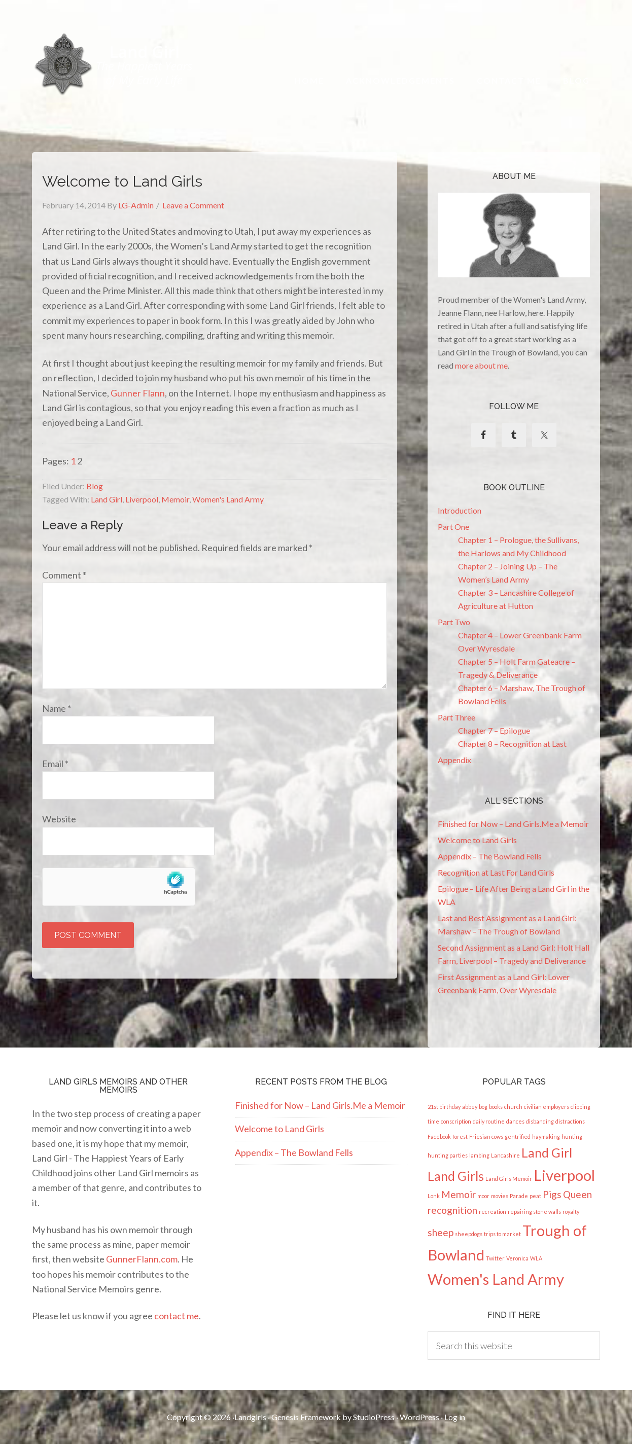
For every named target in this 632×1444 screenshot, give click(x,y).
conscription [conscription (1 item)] (456, 1121)
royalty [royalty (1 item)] (571, 1211)
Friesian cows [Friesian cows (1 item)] (486, 1136)
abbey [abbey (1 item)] (469, 1106)
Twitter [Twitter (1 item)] (495, 1258)
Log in (454, 1417)
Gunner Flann (138, 393)
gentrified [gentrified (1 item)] (518, 1136)
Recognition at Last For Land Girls (496, 872)
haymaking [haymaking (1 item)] (546, 1136)
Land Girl (106, 499)
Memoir (175, 499)
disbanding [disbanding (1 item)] (540, 1121)
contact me (176, 1315)
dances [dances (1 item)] (515, 1121)
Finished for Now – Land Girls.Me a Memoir (513, 823)
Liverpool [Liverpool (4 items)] (564, 1175)
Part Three (456, 717)
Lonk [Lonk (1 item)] (434, 1196)
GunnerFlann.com (142, 1259)
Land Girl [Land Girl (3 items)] (546, 1152)
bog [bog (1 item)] (483, 1106)
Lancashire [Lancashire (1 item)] (505, 1155)
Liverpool (141, 499)
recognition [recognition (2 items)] (452, 1210)
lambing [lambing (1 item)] (479, 1155)
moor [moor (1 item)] (483, 1196)
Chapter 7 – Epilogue (494, 730)
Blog (94, 486)
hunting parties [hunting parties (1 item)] (448, 1155)
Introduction (459, 510)
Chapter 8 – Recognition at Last (512, 743)
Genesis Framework (306, 1417)
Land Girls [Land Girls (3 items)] (456, 1176)
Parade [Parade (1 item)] (519, 1196)
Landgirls (250, 1417)
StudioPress (374, 1417)
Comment (64, 575)
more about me (481, 365)
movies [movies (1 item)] (499, 1196)
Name (56, 708)
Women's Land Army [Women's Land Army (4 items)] (496, 1279)
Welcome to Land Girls (477, 840)
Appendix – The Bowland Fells (490, 856)
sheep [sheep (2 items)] (440, 1232)
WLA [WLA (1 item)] (536, 1258)
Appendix (454, 760)
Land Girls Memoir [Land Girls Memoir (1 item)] (508, 1178)
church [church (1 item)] (513, 1106)
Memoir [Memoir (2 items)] (458, 1194)
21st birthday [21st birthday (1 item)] (444, 1106)
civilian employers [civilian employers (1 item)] (546, 1106)
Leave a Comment (193, 205)
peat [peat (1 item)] (535, 1196)
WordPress (419, 1417)
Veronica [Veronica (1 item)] (517, 1258)
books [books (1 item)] (496, 1106)
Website (59, 818)
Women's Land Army (228, 499)
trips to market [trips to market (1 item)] (502, 1234)
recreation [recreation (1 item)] (492, 1211)
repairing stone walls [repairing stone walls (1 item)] (534, 1211)
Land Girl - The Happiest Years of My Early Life (113, 64)
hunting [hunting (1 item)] (571, 1136)
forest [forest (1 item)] (460, 1136)
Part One (453, 526)
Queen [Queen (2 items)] (577, 1194)
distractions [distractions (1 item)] (570, 1121)
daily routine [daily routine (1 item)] (489, 1121)
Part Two (454, 622)
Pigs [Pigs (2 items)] (552, 1194)
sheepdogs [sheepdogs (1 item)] (468, 1234)
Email (55, 763)
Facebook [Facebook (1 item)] (439, 1136)
